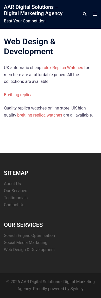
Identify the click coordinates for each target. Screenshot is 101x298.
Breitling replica (18, 94)
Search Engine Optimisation (29, 235)
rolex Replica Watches (62, 67)
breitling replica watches (39, 115)
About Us (12, 183)
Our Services (15, 190)
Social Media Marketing (25, 242)
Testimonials (16, 197)
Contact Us (14, 204)
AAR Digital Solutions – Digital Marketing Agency (33, 10)
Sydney (77, 288)
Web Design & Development (29, 249)
